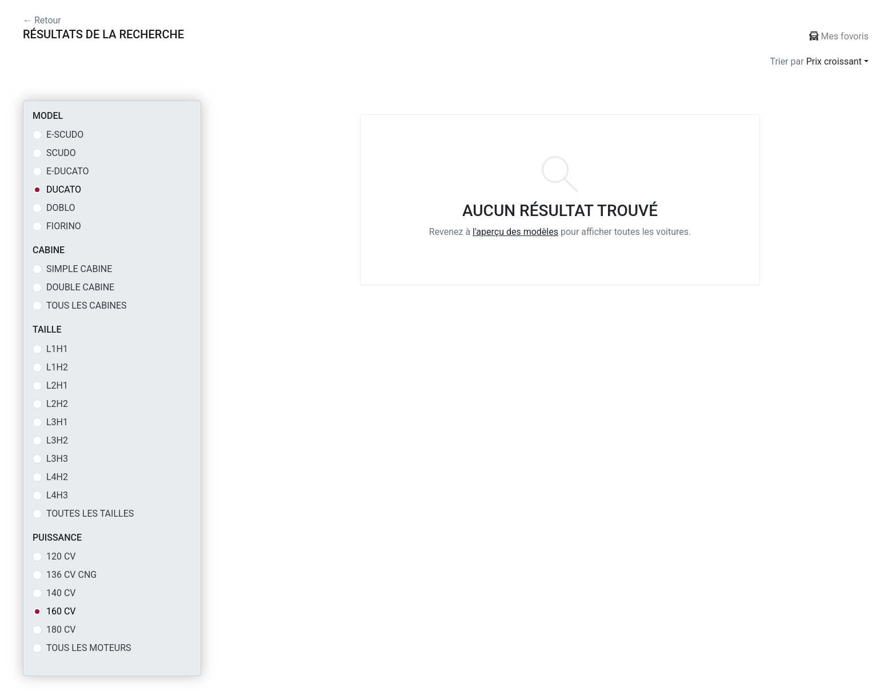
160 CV (61, 611)
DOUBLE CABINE (80, 287)
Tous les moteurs (88, 647)
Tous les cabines (86, 305)
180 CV (61, 629)
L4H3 (57, 495)
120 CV (61, 556)
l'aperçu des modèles (515, 231)
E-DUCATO (67, 171)
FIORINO (63, 226)
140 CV (61, 593)
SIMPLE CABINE (79, 268)
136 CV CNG (71, 574)
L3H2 (57, 440)
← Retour (42, 20)
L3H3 (57, 458)
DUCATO (63, 189)
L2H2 (57, 403)
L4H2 (57, 477)
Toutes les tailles (90, 513)
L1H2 (57, 367)
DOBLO (60, 207)
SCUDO (61, 152)
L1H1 (57, 348)
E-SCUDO (64, 134)
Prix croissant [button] (834, 61)
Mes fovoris (839, 36)
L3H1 (57, 422)
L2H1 (57, 385)
